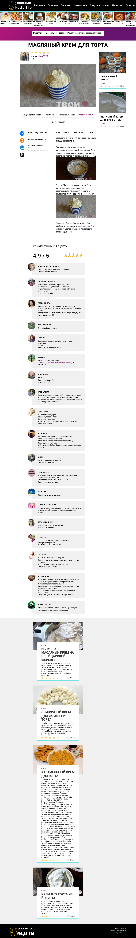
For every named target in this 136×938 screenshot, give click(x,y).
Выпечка (39, 5)
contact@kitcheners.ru (119, 933)
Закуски (95, 5)
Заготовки (80, 5)
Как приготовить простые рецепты (20, 5)
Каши (106, 5)
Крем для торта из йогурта (57, 896)
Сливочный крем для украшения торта (56, 715)
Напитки (117, 5)
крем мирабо (84, 226)
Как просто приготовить (22, 932)
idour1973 (43, 56)
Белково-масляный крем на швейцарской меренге (57, 654)
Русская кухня (85, 115)
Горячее (53, 5)
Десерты (66, 5)
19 (32, 59)
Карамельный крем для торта (58, 774)
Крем (43, 645)
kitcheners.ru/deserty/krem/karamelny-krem (54, 363)
